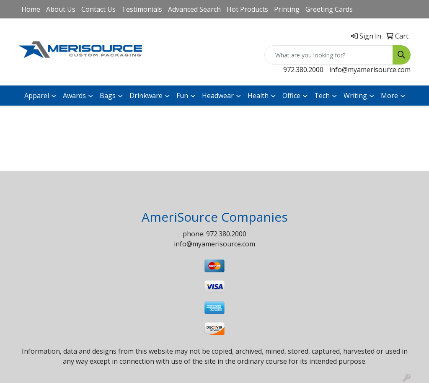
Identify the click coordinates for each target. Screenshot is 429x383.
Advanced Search (194, 9)
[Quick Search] (328, 55)
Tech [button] (322, 95)
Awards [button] (74, 95)
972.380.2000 (303, 69)
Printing (287, 9)
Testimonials (141, 9)
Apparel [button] (36, 95)
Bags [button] (108, 95)
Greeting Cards (329, 9)
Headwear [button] (218, 95)
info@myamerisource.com (370, 69)
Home (30, 9)
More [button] (389, 95)
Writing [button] (355, 95)
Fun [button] (182, 95)
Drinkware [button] (146, 95)
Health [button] (258, 95)
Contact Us (98, 9)
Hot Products (247, 9)
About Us (60, 9)
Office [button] (291, 95)
